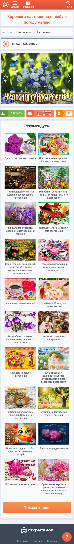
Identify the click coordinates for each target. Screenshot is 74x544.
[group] (37, 44)
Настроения (43, 32)
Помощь (52, 541)
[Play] (6, 44)
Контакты (22, 541)
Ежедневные (25, 32)
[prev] (5, 78)
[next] (69, 78)
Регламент (38, 541)
